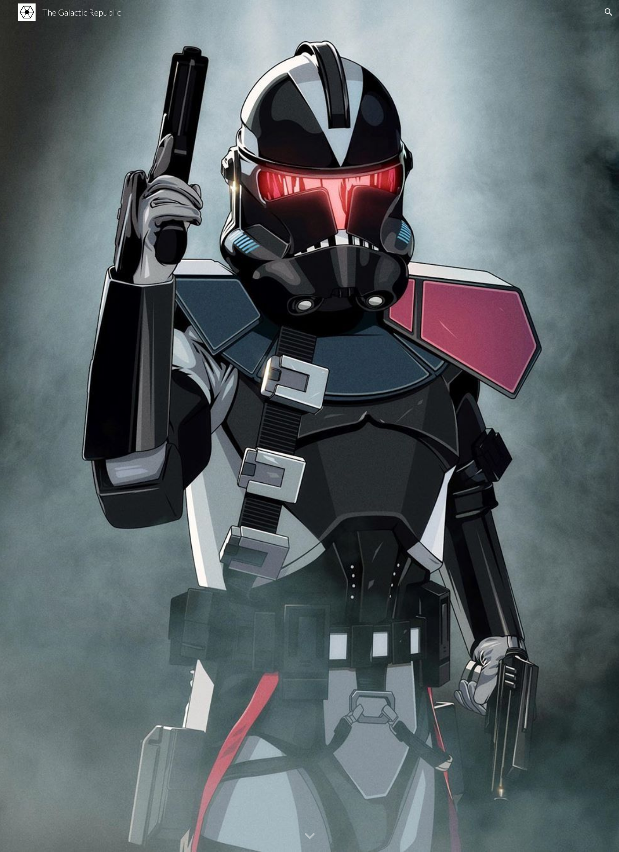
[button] (608, 12)
